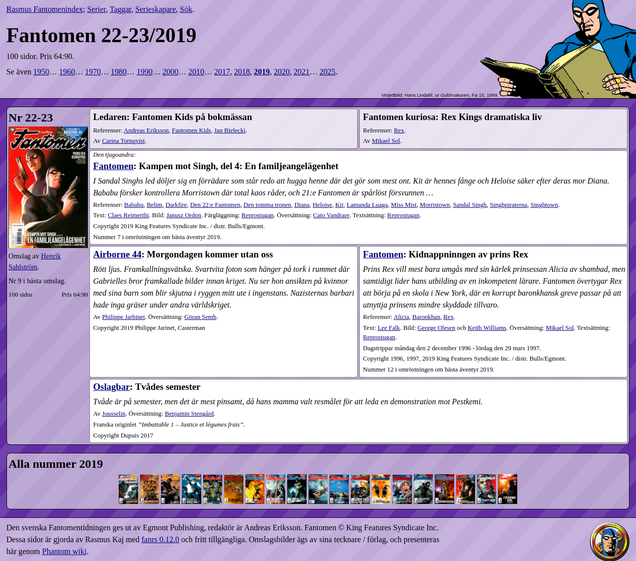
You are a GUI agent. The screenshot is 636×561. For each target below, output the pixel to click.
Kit (339, 204)
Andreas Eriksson (146, 130)
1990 (145, 71)
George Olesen (436, 327)
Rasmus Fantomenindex (44, 9)
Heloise (322, 204)
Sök (186, 9)
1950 (41, 71)
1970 (93, 71)
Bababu (134, 204)
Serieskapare (155, 9)
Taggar (121, 9)
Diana (302, 204)
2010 (196, 71)
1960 (67, 71)
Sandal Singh (470, 204)
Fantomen (113, 166)
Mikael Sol (386, 140)
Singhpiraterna (508, 204)
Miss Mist (404, 204)
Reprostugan (257, 215)
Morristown (435, 204)
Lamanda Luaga (367, 204)
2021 (302, 71)
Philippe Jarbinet (123, 316)
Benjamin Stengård (189, 413)
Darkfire (176, 204)
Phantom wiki (64, 551)
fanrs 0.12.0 (160, 539)
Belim (154, 204)
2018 (242, 71)
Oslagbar (111, 386)
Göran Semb (200, 316)
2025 (327, 71)
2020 (282, 71)
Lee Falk (389, 327)
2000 (170, 71)
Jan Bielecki (229, 130)
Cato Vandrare (331, 215)
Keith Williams (487, 327)
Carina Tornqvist (123, 140)
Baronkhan (426, 316)
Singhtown (544, 204)
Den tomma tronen (267, 204)
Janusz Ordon (183, 215)
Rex (399, 130)
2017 (222, 71)
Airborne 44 (117, 254)
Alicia (401, 316)
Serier (96, 9)
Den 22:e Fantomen (215, 204)
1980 (119, 71)
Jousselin (113, 413)
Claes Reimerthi (128, 215)
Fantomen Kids (191, 130)
